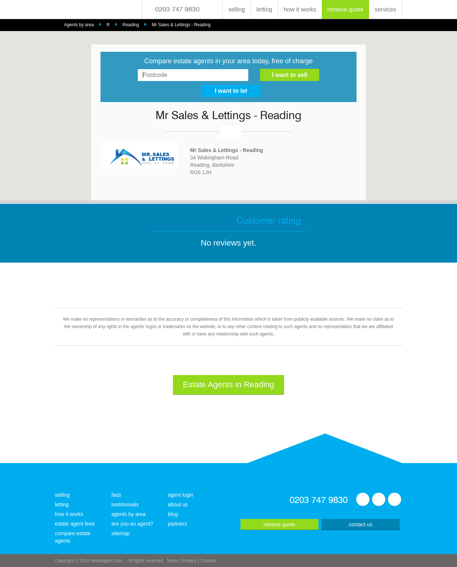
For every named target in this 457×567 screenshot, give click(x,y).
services (385, 9)
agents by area (129, 514)
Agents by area (79, 24)
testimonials (125, 504)
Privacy (189, 560)
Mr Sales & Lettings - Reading (181, 24)
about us (178, 504)
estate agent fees (75, 524)
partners (177, 524)
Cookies (208, 560)
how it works (300, 9)
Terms (173, 560)
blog (173, 514)
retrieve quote (345, 9)
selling (236, 9)
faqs (116, 495)
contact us (360, 524)
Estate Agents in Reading (228, 384)
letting (264, 9)
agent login (181, 495)
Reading (130, 24)
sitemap (121, 533)
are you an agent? (132, 524)
